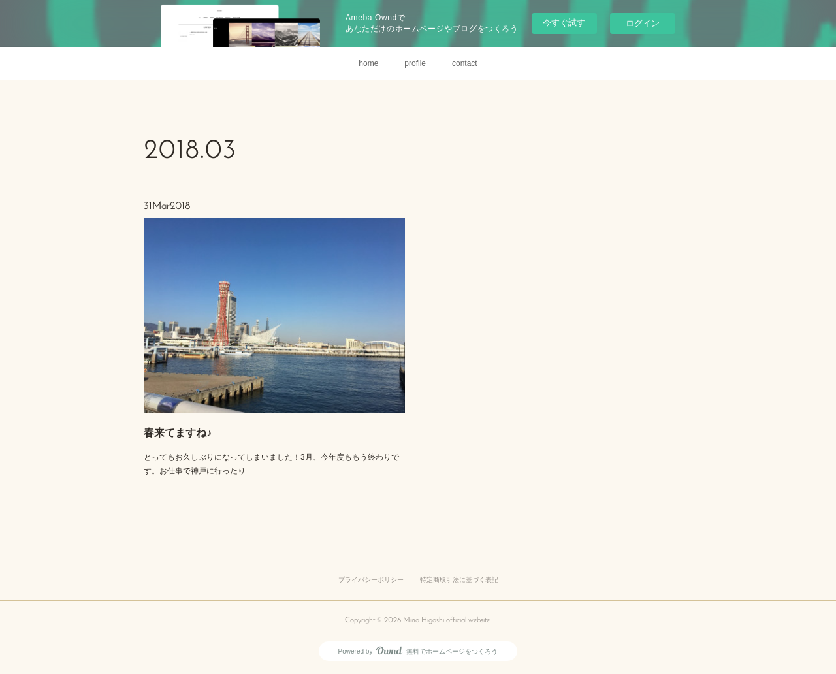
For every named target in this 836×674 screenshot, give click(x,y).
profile (415, 63)
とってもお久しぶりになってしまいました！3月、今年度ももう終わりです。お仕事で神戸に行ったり (271, 445)
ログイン (643, 23)
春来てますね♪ (192, 418)
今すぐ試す (564, 22)
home (368, 63)
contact (464, 63)
